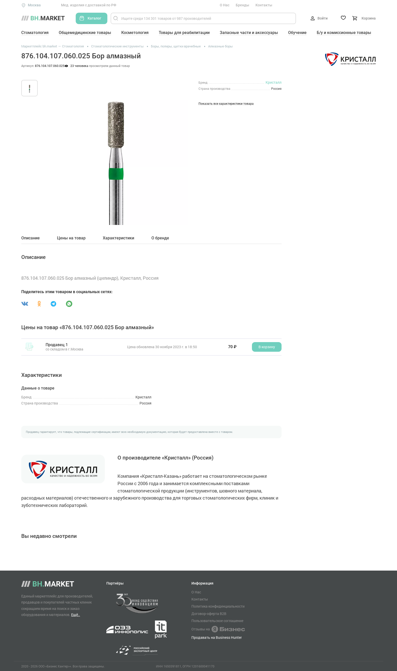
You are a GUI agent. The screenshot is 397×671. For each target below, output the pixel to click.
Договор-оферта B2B (208, 614)
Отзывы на (218, 629)
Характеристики (118, 238)
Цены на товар (71, 238)
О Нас (224, 5)
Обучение (297, 32)
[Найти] (115, 18)
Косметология (135, 32)
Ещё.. (75, 614)
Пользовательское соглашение (217, 621)
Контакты (263, 5)
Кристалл (274, 82)
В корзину (267, 346)
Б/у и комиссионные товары (344, 32)
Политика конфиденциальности (218, 606)
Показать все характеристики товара (226, 103)
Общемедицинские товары (85, 32)
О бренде (160, 238)
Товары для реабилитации (184, 32)
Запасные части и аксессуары (249, 32)
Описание (30, 238)
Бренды (242, 5)
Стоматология (35, 32)
